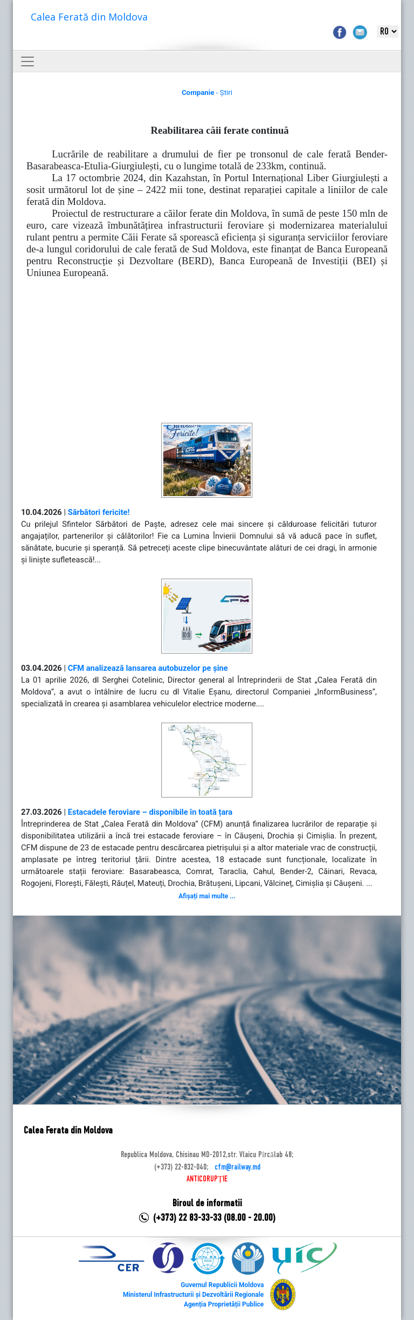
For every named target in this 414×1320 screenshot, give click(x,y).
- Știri (207, 92)
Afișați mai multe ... (206, 896)
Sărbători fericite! (99, 512)
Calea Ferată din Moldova (89, 16)
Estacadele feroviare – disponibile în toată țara (150, 812)
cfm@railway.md (237, 1167)
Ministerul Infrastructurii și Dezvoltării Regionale (193, 1294)
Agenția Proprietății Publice (224, 1304)
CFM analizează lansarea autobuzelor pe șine (148, 668)
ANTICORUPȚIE (207, 1179)
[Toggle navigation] (27, 61)
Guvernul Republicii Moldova (222, 1285)
